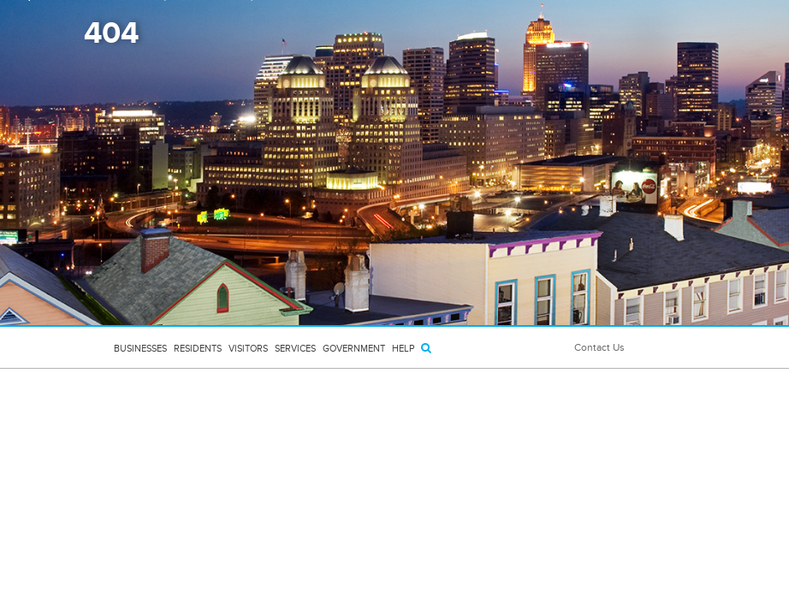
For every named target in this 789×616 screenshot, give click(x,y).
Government (354, 348)
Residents (198, 348)
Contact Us (599, 347)
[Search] (426, 347)
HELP (403, 348)
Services (295, 348)
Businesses (140, 348)
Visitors (248, 348)
